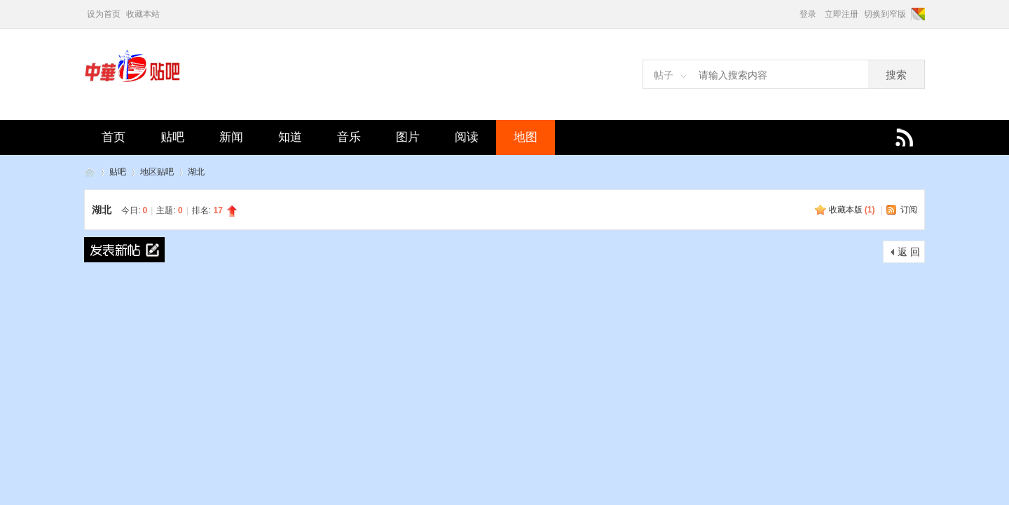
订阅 (908, 210)
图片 (408, 137)
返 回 (909, 251)
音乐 (349, 137)
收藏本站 (143, 14)
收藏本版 (852, 210)
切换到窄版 (885, 14)
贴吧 (172, 137)
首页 (113, 137)
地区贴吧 (157, 172)
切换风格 (917, 14)
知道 (290, 137)
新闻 (231, 137)
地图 (525, 137)
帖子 (663, 75)
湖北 (196, 172)
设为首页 (104, 14)
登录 (807, 14)
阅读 (467, 137)
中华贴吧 (89, 172)
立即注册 (841, 14)
